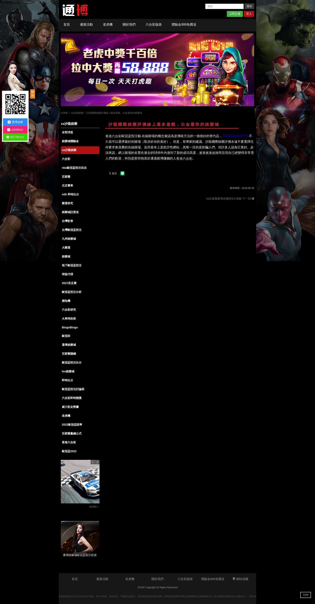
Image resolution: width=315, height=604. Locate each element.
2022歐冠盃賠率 (72, 424)
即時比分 (67, 380)
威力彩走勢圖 (70, 406)
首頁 (66, 24)
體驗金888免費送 (184, 24)
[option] (157, 69)
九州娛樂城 (69, 238)
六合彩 (66, 158)
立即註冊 (234, 13)
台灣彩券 (67, 221)
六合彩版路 (154, 24)
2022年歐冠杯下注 (235, 136)
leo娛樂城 (68, 371)
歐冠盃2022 (69, 451)
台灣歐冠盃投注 (72, 229)
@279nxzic (15, 137)
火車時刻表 (69, 318)
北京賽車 (67, 185)
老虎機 (108, 24)
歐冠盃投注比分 (72, 362)
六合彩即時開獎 (72, 398)
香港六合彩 (69, 442)
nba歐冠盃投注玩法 (74, 167)
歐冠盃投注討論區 (73, 389)
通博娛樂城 (69, 344)
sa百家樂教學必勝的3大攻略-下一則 (230, 198)
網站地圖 (240, 579)
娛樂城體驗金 (70, 141)
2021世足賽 (69, 283)
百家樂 (66, 176)
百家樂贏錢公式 (72, 433)
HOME (64, 112)
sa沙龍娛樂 (77, 112)
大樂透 (66, 247)
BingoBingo (70, 327)
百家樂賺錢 (69, 353)
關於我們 (129, 24)
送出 (249, 6)
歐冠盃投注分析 (72, 292)
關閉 (32, 93)
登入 (249, 13)
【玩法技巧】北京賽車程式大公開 (74, 507)
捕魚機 (66, 300)
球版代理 (67, 274)
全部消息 (67, 132)
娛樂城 (66, 256)
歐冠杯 (66, 335)
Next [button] (97, 462)
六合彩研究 (69, 309)
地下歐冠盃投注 (72, 265)
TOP (306, 595)
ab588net (15, 129)
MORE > (94, 506)
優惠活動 (86, 24)
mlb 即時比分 (70, 194)
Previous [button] (93, 462)
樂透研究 (67, 203)
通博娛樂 (15, 122)
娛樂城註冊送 (70, 212)
